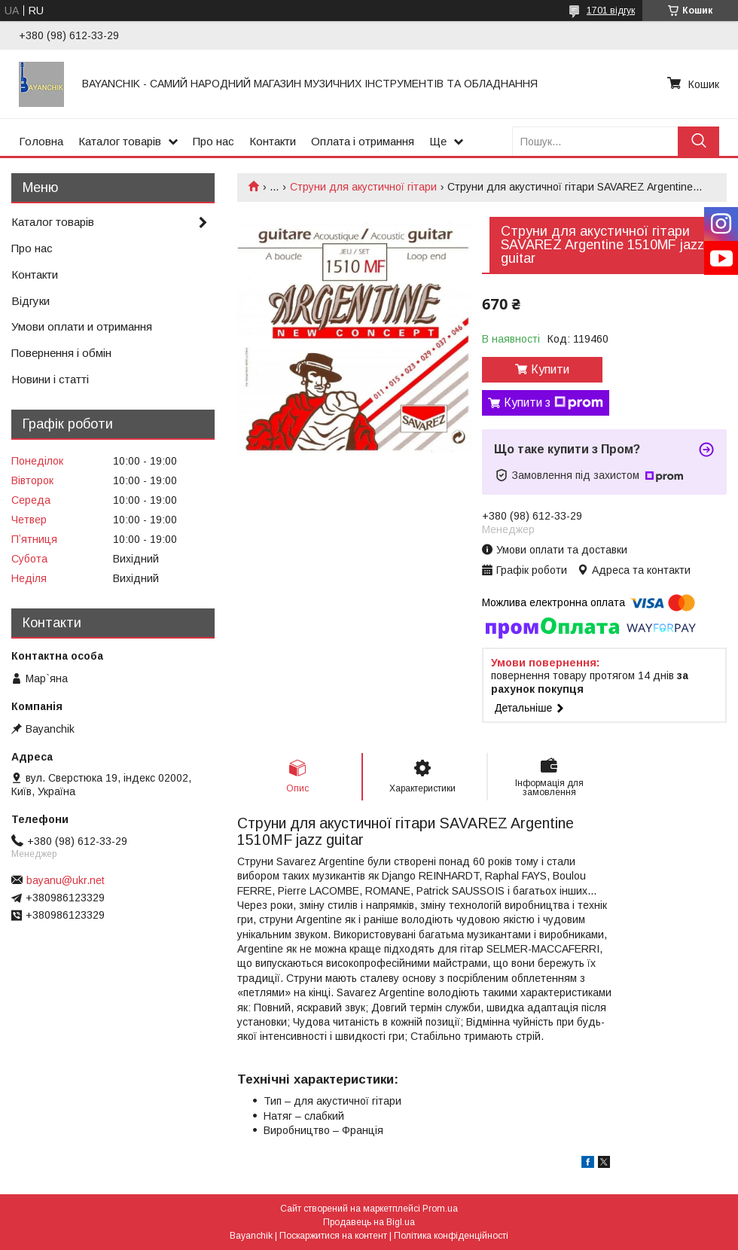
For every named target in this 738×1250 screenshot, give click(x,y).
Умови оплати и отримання (81, 326)
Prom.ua (440, 1208)
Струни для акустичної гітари (363, 187)
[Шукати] (698, 141)
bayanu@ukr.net (65, 880)
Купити (550, 369)
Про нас (213, 141)
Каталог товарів (119, 141)
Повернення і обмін (61, 352)
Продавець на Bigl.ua (369, 1222)
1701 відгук (611, 10)
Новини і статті (50, 379)
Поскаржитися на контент (333, 1235)
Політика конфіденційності (451, 1235)
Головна (41, 141)
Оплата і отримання (362, 141)
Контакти (272, 141)
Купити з (553, 403)
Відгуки (30, 300)
